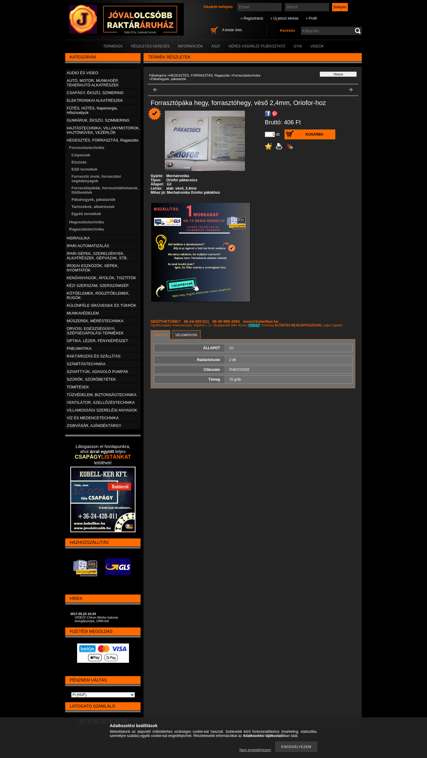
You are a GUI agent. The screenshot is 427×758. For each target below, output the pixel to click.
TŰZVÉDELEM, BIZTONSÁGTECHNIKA (101, 394)
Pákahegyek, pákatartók (93, 199)
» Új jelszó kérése (284, 18)
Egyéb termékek (86, 214)
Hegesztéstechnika (86, 222)
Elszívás (79, 162)
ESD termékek (84, 169)
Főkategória (157, 75)
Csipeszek (80, 155)
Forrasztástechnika (246, 75)
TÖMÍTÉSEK (78, 387)
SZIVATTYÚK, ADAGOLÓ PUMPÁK (97, 371)
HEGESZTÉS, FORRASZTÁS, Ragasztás (199, 75)
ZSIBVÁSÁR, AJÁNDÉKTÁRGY (94, 425)
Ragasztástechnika (86, 229)
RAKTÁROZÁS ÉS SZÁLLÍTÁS (93, 356)
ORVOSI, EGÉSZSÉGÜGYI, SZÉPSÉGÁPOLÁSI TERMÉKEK (95, 330)
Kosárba (314, 134)
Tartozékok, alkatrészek (92, 206)
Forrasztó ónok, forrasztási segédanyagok (96, 178)
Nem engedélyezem (255, 750)
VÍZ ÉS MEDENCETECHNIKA (93, 418)
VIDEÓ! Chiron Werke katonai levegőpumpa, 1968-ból (96, 619)
